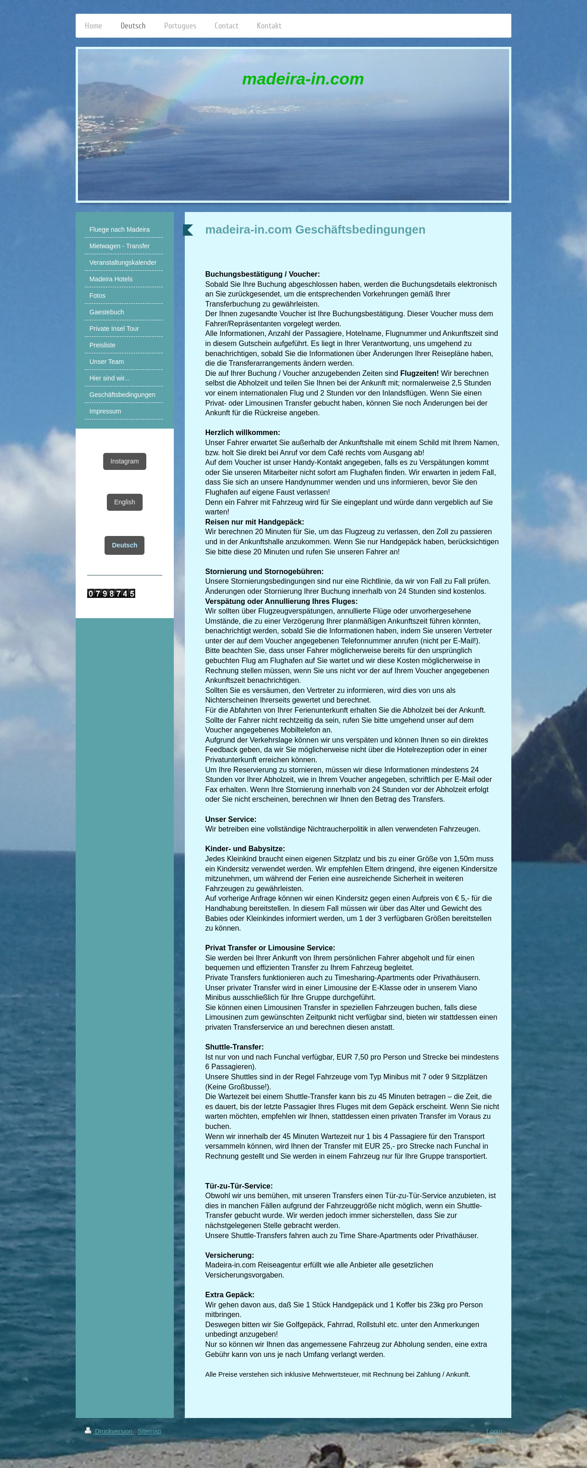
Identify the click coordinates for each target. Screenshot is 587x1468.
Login (494, 1431)
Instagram (125, 461)
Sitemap (149, 1431)
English (124, 502)
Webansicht (485, 1440)
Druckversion (109, 1431)
